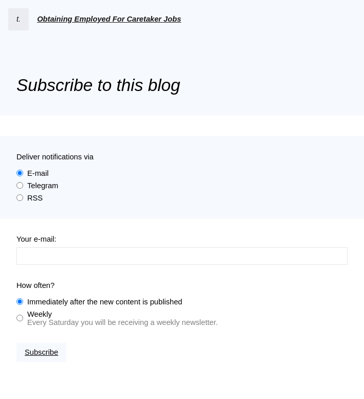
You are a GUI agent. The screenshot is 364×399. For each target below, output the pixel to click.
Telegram (42, 186)
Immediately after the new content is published (104, 302)
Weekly (39, 314)
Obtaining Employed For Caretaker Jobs (109, 19)
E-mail (38, 173)
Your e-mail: (36, 239)
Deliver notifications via (55, 157)
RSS (35, 198)
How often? (35, 285)
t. (18, 19)
